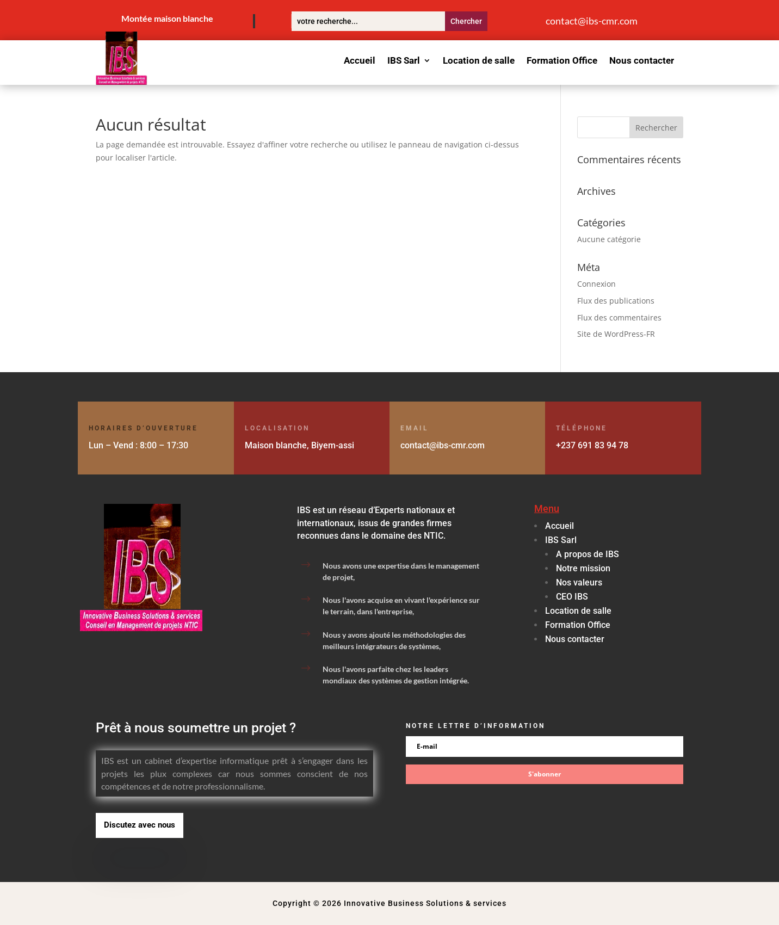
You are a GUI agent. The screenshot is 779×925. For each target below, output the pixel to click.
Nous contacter (641, 61)
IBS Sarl (403, 61)
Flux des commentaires (619, 317)
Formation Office (562, 61)
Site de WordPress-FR (616, 334)
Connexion (596, 284)
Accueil (359, 61)
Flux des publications (615, 300)
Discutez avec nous (139, 825)
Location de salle (479, 61)
